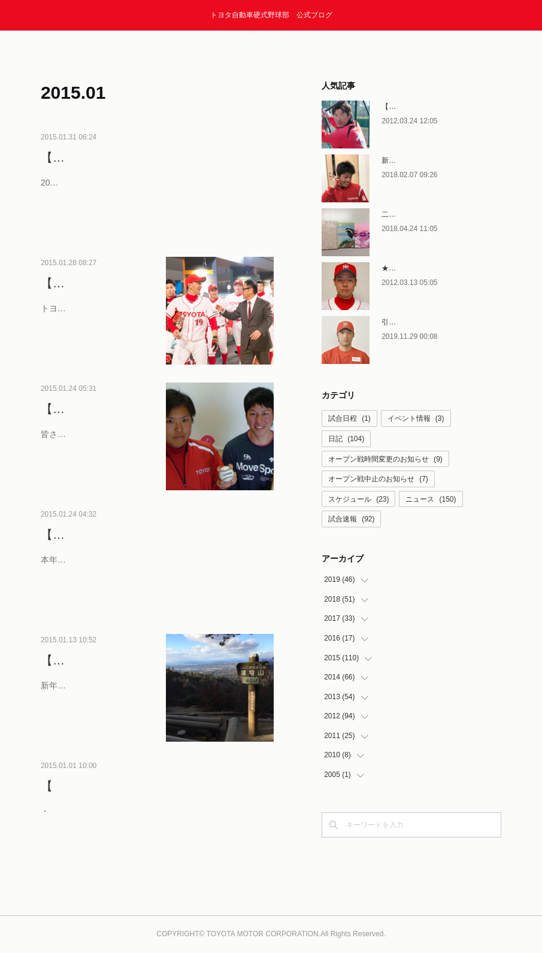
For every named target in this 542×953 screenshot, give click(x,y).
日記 (346, 439)
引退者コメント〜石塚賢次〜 (428, 322)
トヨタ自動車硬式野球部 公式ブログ (271, 15)
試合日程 (349, 418)
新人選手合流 (403, 160)
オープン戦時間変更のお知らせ (385, 459)
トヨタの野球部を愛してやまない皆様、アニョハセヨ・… (95, 335)
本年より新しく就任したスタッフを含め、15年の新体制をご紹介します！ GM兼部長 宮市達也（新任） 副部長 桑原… (154, 586)
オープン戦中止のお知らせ (378, 479)
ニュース (430, 499)
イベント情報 (415, 418)
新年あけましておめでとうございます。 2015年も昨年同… (97, 712)
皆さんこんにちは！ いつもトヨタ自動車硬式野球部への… (96, 460)
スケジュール (358, 499)
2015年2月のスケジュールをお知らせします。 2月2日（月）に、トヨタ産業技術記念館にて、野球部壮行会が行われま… (154, 209)
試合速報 (351, 519)
